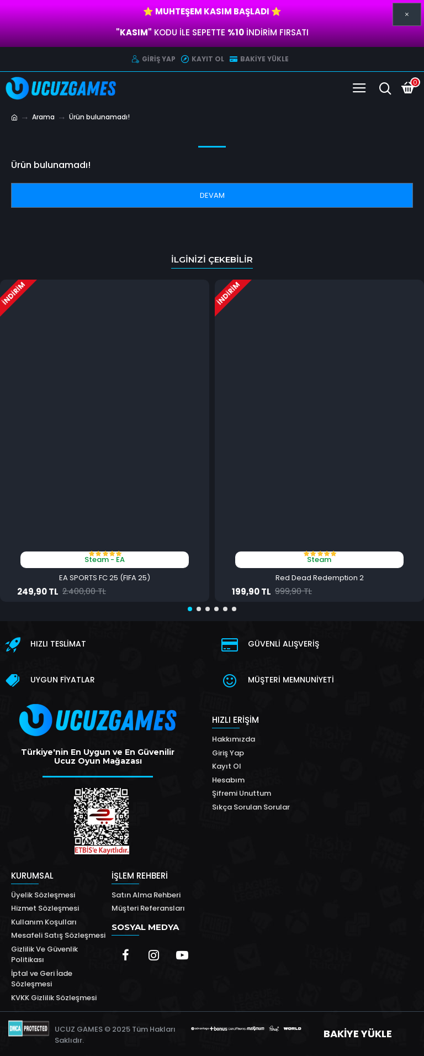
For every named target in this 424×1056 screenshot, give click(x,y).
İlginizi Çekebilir (212, 259)
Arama (43, 117)
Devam (212, 195)
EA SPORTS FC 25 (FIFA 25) (104, 578)
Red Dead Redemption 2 (319, 578)
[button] (190, 609)
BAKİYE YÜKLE (358, 1034)
